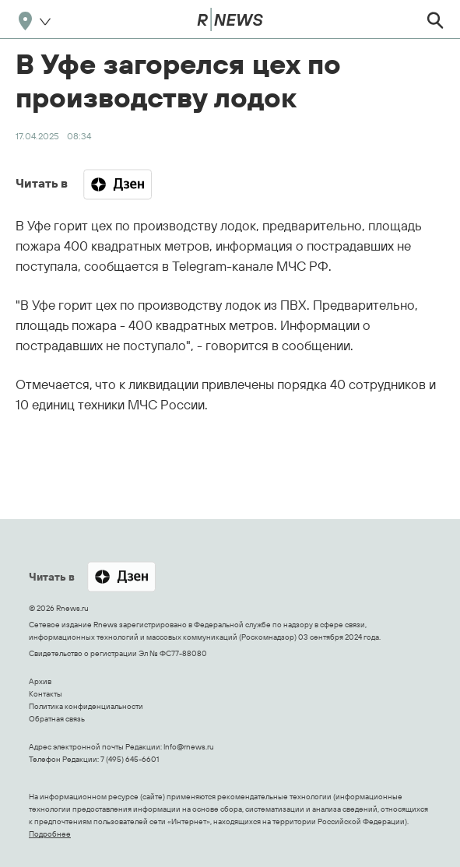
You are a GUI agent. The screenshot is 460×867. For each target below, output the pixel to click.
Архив (40, 681)
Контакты (45, 694)
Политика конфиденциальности (86, 706)
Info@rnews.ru (188, 747)
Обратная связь (57, 719)
